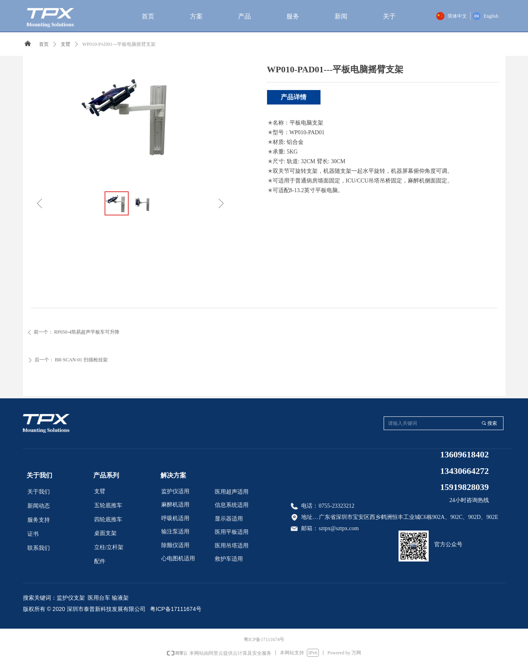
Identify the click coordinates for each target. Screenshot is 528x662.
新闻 (341, 16)
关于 (389, 16)
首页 (148, 16)
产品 (244, 16)
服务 (292, 16)
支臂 (65, 44)
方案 (196, 16)
